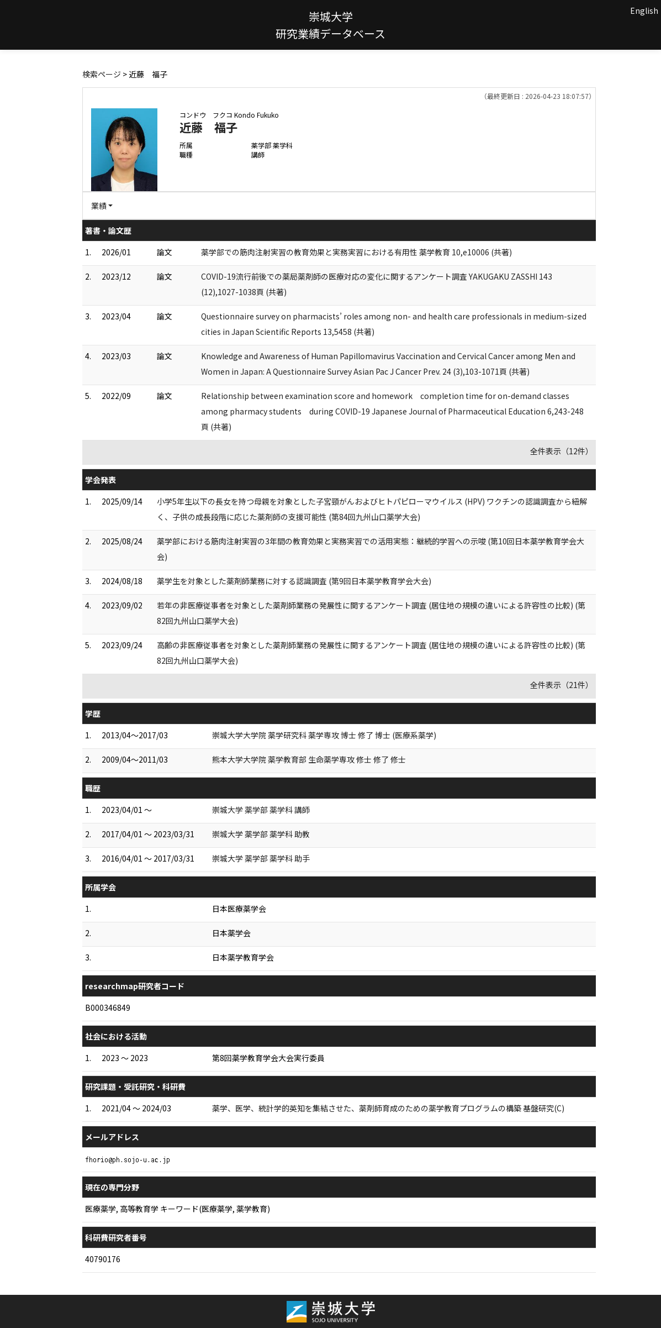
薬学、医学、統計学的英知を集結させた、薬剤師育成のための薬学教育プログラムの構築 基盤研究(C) (388, 1108)
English (644, 10)
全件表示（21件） (561, 684)
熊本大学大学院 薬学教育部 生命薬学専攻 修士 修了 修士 (309, 759)
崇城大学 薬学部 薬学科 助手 (261, 858)
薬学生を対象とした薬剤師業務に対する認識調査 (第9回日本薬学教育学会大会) (294, 580)
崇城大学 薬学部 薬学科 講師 (261, 809)
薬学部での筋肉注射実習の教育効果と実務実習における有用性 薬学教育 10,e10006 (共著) (356, 252)
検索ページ (101, 74)
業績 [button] (99, 205)
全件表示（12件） (561, 450)
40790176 (102, 1258)
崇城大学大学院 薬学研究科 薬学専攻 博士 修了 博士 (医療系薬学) (324, 735)
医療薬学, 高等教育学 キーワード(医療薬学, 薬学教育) (177, 1208)
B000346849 (107, 1007)
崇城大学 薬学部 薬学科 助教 (261, 833)
